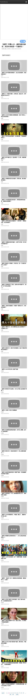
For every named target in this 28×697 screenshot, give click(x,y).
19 (13, 694)
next (17, 694)
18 (10, 694)
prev (3, 692)
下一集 (23, 41)
